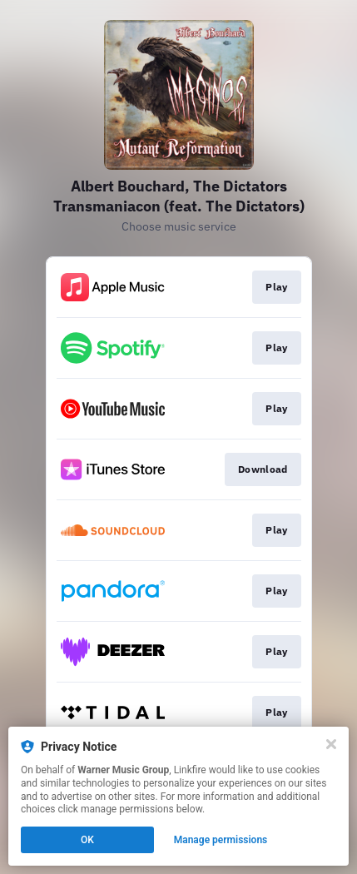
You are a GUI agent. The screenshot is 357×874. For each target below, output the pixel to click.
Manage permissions (221, 840)
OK (87, 840)
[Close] (331, 744)
